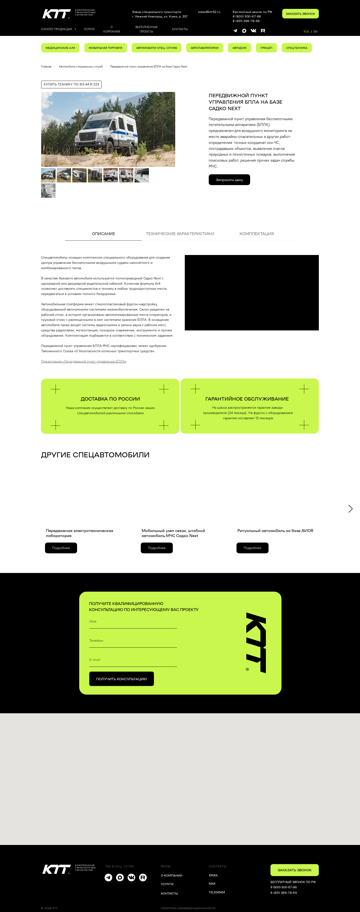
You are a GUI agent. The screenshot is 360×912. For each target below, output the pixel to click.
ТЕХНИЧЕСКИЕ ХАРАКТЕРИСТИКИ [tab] (180, 233)
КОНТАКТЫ (169, 893)
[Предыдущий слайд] (47, 129)
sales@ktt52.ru (209, 11)
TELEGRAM (217, 892)
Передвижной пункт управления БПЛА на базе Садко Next (148, 66)
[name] (133, 621)
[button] (300, 13)
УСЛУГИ (167, 884)
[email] (133, 659)
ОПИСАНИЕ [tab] (103, 233)
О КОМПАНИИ (171, 875)
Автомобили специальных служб (81, 66)
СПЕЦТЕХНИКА (296, 47)
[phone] (133, 640)
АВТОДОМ (239, 47)
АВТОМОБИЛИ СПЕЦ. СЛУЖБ (156, 47)
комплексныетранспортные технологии (85, 12)
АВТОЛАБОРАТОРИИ (205, 47)
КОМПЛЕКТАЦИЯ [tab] (257, 233)
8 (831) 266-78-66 (283, 892)
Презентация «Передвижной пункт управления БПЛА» (83, 361)
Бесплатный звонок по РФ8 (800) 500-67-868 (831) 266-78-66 (252, 16)
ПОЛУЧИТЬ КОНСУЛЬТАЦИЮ (121, 679)
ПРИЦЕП (266, 47)
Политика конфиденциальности (188, 908)
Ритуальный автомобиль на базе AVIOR (275, 530)
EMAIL (213, 875)
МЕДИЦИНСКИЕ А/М (60, 47)
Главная (46, 66)
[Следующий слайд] (168, 129)
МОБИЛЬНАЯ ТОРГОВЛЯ (105, 47)
